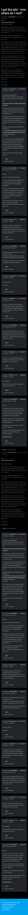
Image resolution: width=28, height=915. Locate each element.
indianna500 (11, 17)
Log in (6, 159)
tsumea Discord (6, 908)
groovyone (13, 276)
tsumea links (5, 910)
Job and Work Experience (8, 22)
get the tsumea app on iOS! (9, 904)
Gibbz (11, 375)
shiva (11, 219)
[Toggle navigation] (3, 2)
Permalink (22, 89)
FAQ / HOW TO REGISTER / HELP (11, 902)
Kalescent (12, 298)
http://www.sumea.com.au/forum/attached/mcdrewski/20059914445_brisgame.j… (14, 132)
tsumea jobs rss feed (8, 906)
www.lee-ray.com (7, 436)
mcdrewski (13, 89)
